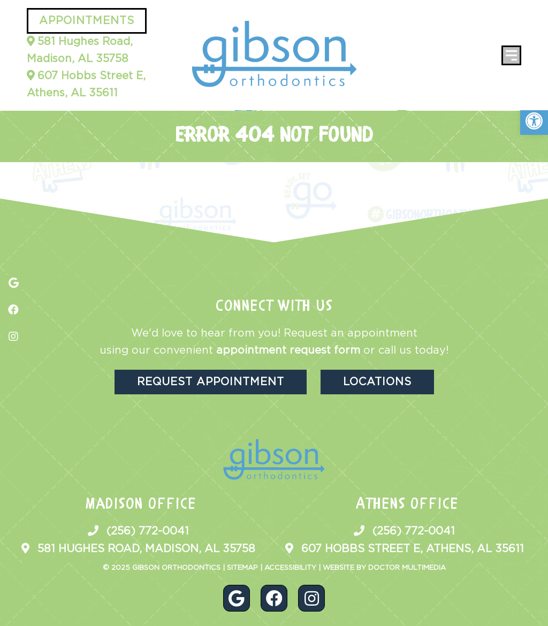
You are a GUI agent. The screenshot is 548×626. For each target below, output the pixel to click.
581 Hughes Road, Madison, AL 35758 (80, 50)
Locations (377, 382)
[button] (534, 121)
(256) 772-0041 (147, 531)
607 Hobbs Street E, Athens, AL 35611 (86, 84)
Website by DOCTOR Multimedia (384, 567)
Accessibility (290, 567)
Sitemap (242, 567)
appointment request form (288, 350)
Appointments (86, 21)
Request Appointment (210, 382)
